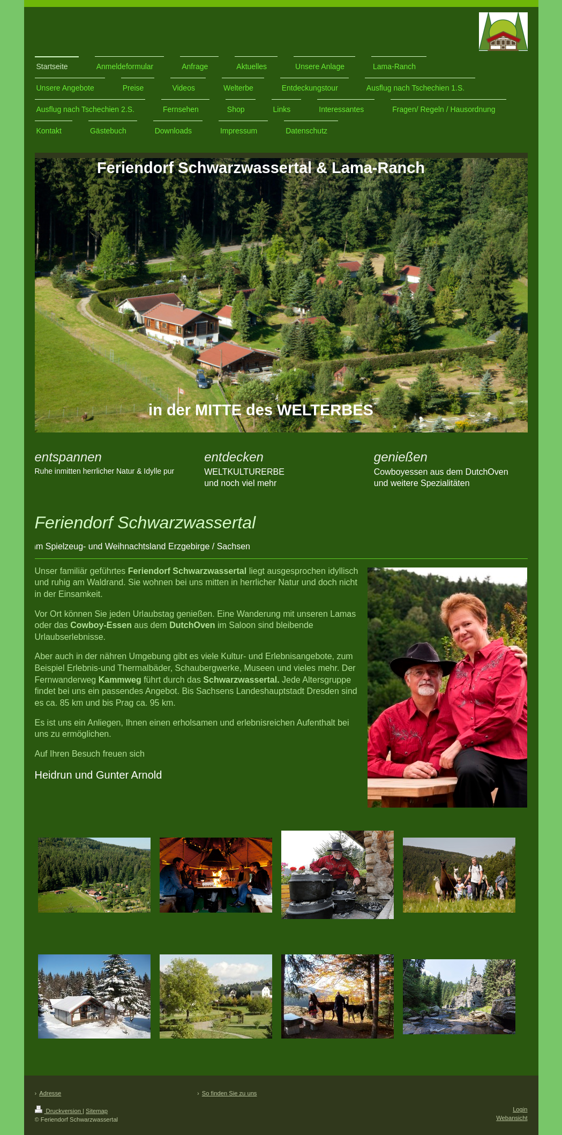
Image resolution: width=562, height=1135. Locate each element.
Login (520, 1109)
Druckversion (59, 1111)
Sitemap (97, 1111)
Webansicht (511, 1118)
